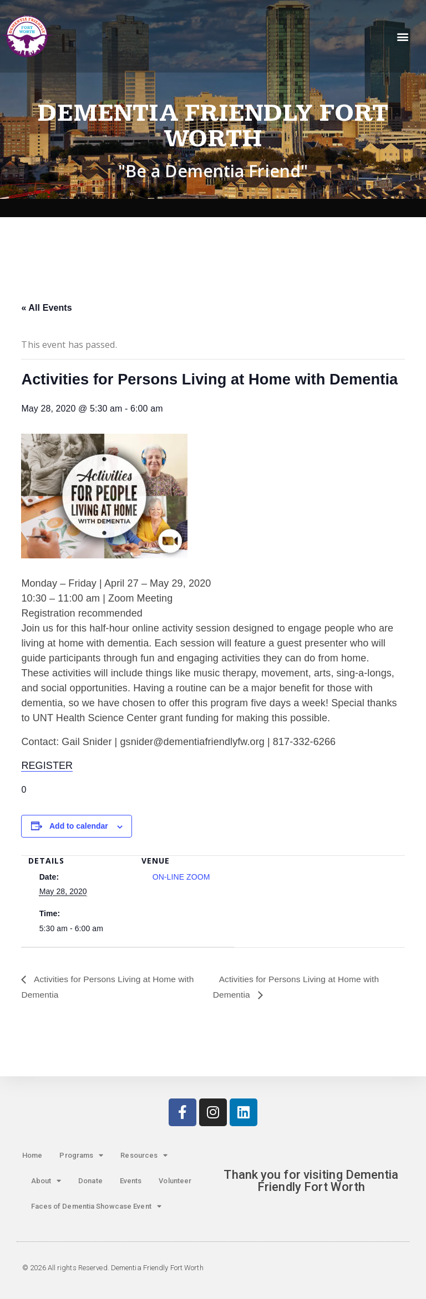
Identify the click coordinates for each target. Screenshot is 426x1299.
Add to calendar (78, 825)
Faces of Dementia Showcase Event (96, 1207)
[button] (403, 36)
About (46, 1181)
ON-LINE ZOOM (181, 876)
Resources (144, 1156)
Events (131, 1181)
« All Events (46, 307)
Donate (90, 1181)
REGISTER (47, 765)
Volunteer (175, 1181)
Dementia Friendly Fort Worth (213, 126)
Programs (81, 1156)
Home (32, 1155)
